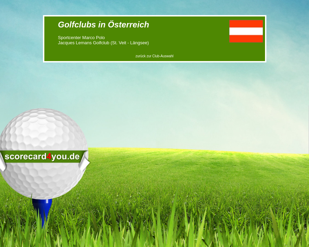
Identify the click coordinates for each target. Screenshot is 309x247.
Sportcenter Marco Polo (81, 37)
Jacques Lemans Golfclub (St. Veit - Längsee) (103, 42)
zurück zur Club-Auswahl (154, 56)
